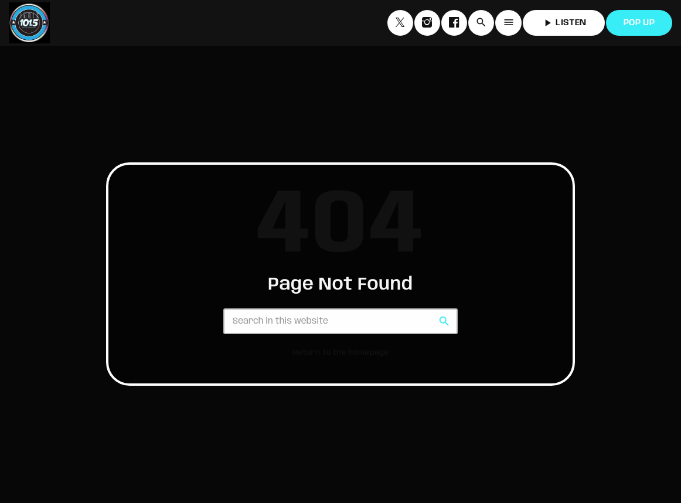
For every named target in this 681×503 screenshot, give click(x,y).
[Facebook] (454, 23)
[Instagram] (427, 23)
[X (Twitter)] (400, 23)
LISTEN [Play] (564, 23)
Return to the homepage (341, 352)
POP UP (639, 23)
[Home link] (29, 22)
